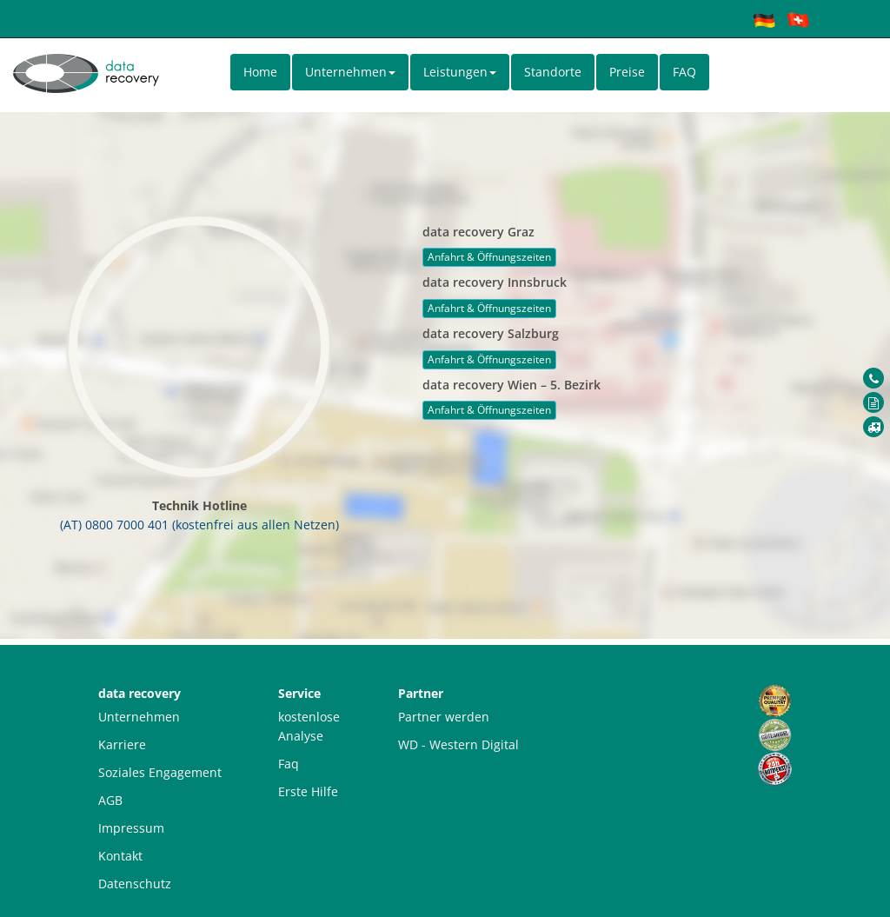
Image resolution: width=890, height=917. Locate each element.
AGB (110, 800)
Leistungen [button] (459, 71)
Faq (288, 763)
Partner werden (443, 716)
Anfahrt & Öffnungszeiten (489, 256)
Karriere (122, 744)
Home (260, 71)
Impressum (131, 828)
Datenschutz (134, 883)
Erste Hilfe (308, 791)
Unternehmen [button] (350, 71)
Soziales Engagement (160, 772)
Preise (627, 71)
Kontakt (120, 855)
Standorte (552, 71)
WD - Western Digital (458, 744)
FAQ (684, 71)
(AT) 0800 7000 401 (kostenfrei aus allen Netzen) (199, 524)
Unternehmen (139, 716)
